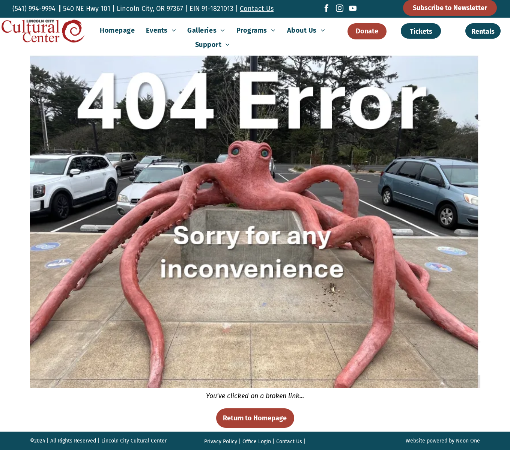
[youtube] (352, 9)
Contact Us (257, 9)
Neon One (468, 441)
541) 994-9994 (35, 9)
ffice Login (258, 441)
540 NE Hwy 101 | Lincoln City (108, 9)
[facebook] (326, 9)
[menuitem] (117, 30)
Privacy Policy (220, 441)
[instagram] (339, 9)
